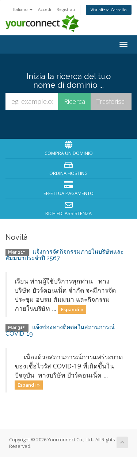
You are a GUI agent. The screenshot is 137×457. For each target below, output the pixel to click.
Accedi (44, 9)
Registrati (66, 9)
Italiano (23, 9)
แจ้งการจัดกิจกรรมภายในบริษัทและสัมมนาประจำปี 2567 (64, 255)
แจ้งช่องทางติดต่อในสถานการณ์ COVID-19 (60, 330)
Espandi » (72, 309)
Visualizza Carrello (109, 9)
